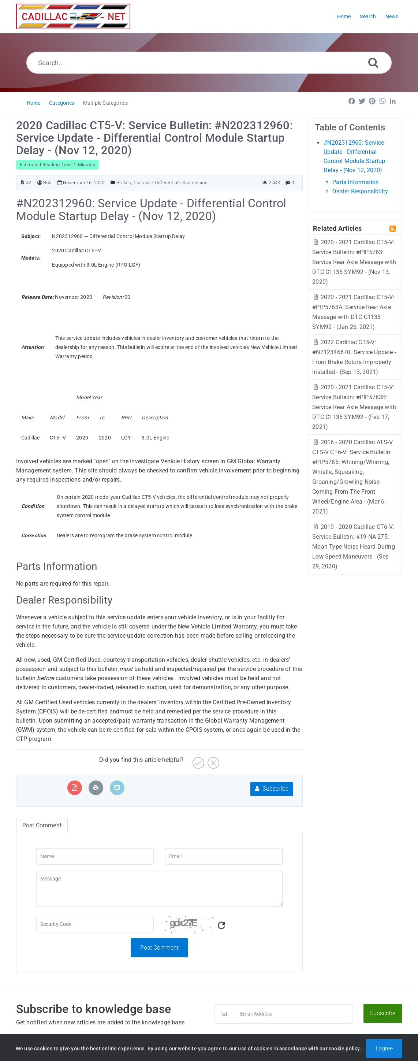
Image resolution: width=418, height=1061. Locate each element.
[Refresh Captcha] (221, 925)
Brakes (123, 182)
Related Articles (337, 228)
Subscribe (271, 788)
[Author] (39, 182)
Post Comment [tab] (41, 825)
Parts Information (355, 182)
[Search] (373, 62)
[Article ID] (22, 182)
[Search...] (209, 63)
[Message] (159, 889)
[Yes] (197, 760)
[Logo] (73, 16)
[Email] (224, 856)
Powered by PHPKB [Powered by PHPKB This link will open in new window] (171, 1046)
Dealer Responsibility (360, 191)
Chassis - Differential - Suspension (171, 182)
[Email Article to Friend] (117, 787)
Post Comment (159, 947)
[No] (212, 760)
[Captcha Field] (95, 924)
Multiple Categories (105, 103)
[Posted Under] (113, 182)
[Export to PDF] (74, 787)
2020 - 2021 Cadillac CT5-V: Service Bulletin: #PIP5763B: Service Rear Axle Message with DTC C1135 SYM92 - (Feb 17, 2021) (354, 407)
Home (34, 103)
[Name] (95, 856)
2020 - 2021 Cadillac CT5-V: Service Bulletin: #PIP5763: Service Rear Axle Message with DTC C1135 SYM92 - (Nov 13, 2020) (354, 262)
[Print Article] (96, 787)
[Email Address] (283, 1014)
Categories (61, 103)
